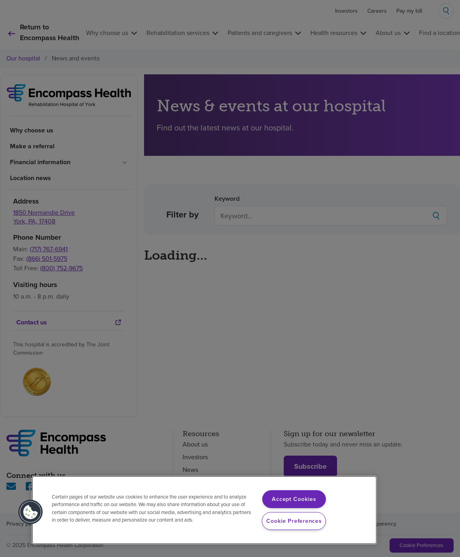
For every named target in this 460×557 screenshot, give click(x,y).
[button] (30, 512)
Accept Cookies (294, 499)
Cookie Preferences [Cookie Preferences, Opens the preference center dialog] (294, 520)
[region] (204, 510)
